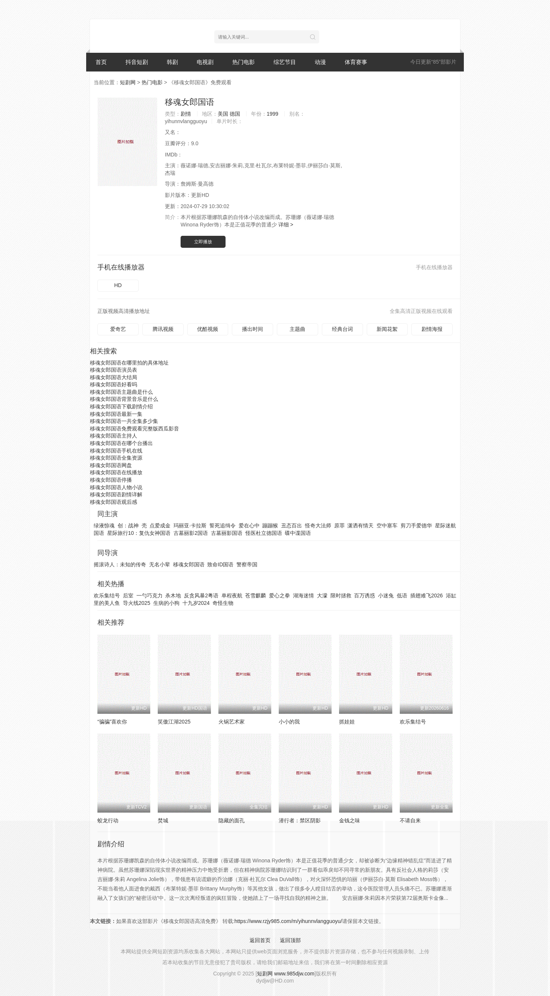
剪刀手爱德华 (416, 526)
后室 (128, 595)
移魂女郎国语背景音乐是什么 (124, 399)
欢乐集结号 (107, 595)
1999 (272, 114)
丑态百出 (291, 526)
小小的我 (289, 722)
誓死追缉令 (222, 526)
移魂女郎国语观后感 (113, 502)
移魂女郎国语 (189, 102)
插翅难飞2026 (426, 595)
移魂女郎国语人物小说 (116, 487)
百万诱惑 (364, 595)
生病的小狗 (166, 603)
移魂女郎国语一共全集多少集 (124, 421)
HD (118, 285)
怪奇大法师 (318, 526)
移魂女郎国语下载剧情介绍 (121, 406)
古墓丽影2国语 (190, 533)
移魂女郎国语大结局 (113, 377)
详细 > (285, 225)
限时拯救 (340, 595)
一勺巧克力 (149, 595)
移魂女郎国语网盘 (111, 465)
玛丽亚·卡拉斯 (189, 526)
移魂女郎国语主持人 (113, 436)
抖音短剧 (137, 62)
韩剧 (172, 62)
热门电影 (243, 62)
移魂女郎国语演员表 (113, 370)
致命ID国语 (220, 564)
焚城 (163, 820)
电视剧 (205, 62)
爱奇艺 (118, 329)
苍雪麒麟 (255, 595)
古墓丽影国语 (226, 533)
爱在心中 (249, 526)
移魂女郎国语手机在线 (116, 451)
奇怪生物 (222, 603)
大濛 (322, 595)
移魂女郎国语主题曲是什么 (121, 392)
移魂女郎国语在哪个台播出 (121, 443)
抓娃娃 (347, 722)
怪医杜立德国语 (263, 533)
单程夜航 (231, 595)
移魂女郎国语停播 (111, 480)
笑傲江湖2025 (174, 722)
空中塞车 (387, 526)
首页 (101, 62)
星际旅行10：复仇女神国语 (139, 533)
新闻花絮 (387, 329)
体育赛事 (356, 62)
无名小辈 (159, 564)
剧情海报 (431, 329)
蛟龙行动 (107, 820)
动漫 (320, 62)
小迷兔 (386, 595)
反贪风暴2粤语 (201, 595)
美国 (223, 114)
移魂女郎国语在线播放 (116, 472)
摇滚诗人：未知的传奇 (120, 564)
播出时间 (252, 329)
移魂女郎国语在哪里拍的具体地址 (129, 363)
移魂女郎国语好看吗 (113, 384)
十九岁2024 (196, 603)
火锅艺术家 (231, 722)
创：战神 (128, 526)
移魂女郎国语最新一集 (116, 414)
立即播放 (203, 241)
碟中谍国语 (298, 533)
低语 (402, 595)
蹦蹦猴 (270, 526)
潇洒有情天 (360, 526)
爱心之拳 (279, 595)
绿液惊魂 (104, 526)
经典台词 (342, 329)
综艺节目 (285, 62)
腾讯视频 (162, 329)
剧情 (186, 114)
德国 (235, 114)
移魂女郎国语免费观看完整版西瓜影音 (134, 429)
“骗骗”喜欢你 (112, 722)
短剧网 (128, 82)
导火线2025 (136, 603)
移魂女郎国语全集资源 (116, 458)
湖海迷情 (303, 595)
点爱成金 (159, 526)
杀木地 (173, 595)
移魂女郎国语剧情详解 (116, 494)
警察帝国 (246, 564)
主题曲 (297, 329)
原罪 (339, 526)
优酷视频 (207, 329)
